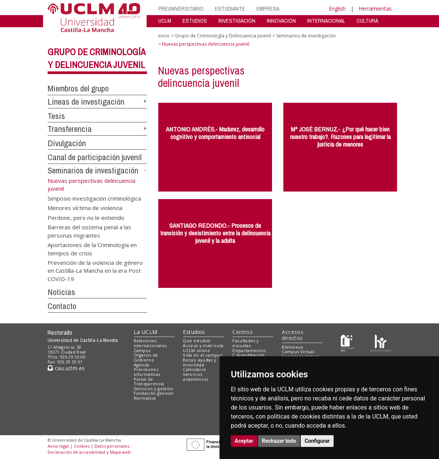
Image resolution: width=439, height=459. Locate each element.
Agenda (142, 365)
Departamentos (249, 350)
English (337, 8)
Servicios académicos (195, 376)
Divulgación (67, 143)
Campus (142, 350)
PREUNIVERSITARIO (181, 8)
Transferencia (70, 128)
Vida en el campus (202, 355)
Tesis (56, 116)
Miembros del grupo (78, 88)
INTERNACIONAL (326, 21)
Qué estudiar (197, 340)
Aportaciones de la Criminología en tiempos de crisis (92, 249)
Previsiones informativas (147, 371)
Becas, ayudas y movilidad (199, 362)
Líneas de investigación (86, 101)
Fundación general (154, 393)
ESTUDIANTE (230, 8)
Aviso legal (58, 446)
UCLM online (196, 350)
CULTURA (367, 21)
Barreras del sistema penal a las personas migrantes (89, 231)
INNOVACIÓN (281, 21)
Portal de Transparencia (149, 381)
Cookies (82, 446)
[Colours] (380, 342)
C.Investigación (248, 355)
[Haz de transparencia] (348, 342)
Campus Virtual (298, 351)
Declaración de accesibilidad (76, 452)
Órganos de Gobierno (146, 357)
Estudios (194, 331)
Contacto (62, 306)
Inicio (164, 35)
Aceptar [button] (244, 441)
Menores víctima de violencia (85, 208)
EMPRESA (268, 8)
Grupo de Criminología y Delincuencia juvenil (223, 35)
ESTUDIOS (194, 21)
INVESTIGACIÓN (236, 21)
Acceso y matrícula (203, 345)
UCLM (164, 21)
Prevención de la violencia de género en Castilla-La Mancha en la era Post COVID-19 (95, 270)
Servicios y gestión (153, 388)
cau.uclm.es (66, 368)
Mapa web (120, 452)
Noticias (61, 292)
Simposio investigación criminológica (94, 198)
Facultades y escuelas (245, 343)
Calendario (194, 369)
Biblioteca (292, 347)
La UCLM (146, 331)
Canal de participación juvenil (95, 157)
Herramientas (375, 8)
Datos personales (111, 446)
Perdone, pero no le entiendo (86, 217)
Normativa (145, 398)
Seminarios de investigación (93, 170)
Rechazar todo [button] (279, 441)
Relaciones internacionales (150, 343)
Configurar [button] (317, 441)
